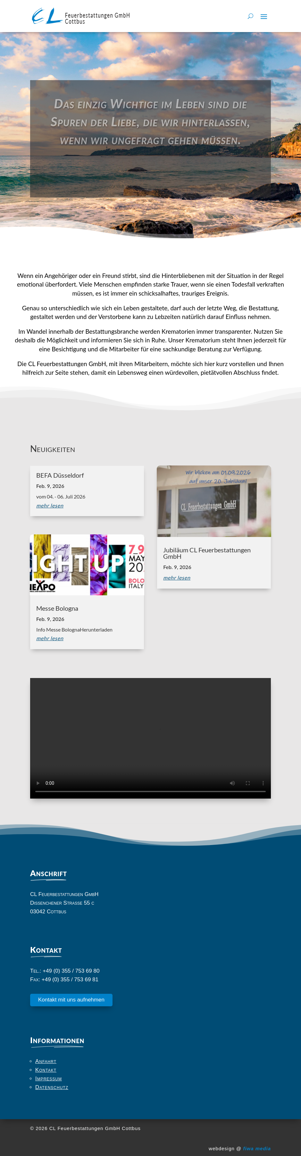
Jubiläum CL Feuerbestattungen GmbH (207, 553)
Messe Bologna (57, 608)
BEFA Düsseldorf (60, 475)
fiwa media (257, 1148)
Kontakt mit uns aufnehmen (71, 1000)
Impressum (48, 1079)
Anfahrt (45, 1061)
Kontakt (45, 1070)
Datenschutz (51, 1087)
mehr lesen (49, 505)
